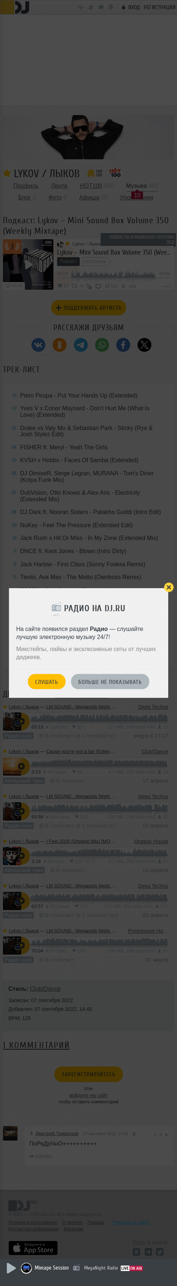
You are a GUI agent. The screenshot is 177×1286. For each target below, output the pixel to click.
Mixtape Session (52, 1268)
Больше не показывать (110, 681)
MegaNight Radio (101, 1268)
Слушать (46, 681)
